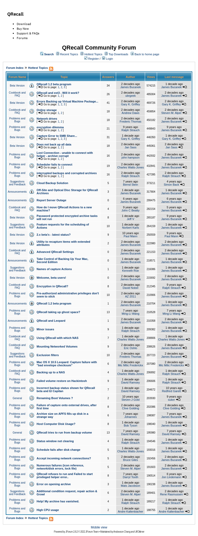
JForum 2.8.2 (71, 531)
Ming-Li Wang (130, 313)
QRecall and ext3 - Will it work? (58, 92)
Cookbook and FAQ (17, 94)
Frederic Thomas (130, 121)
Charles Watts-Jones (130, 167)
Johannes (130, 416)
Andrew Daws (130, 112)
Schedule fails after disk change (58, 449)
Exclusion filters (48, 355)
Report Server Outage (51, 200)
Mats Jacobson (130, 485)
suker (171, 399)
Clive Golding (130, 408)
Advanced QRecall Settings (55, 251)
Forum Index (14, 67)
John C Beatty (131, 210)
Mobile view (99, 527)
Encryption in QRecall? (52, 286)
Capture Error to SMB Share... (57, 135)
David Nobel (130, 287)
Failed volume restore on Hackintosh (62, 380)
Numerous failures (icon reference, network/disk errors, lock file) (60, 467)
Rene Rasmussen (171, 494)
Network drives (47, 118)
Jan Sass (130, 147)
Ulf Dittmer (139, 531)
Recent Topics (69, 54)
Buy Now (23, 29)
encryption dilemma (50, 127)
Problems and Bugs (17, 120)
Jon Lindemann (171, 477)
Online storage (47, 110)
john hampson (131, 157)
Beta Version (17, 85)
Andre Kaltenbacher (130, 511)
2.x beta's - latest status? (53, 234)
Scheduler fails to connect (54, 164)
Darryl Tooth (130, 477)
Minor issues (45, 329)
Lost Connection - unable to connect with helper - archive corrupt (65, 154)
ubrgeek (130, 95)
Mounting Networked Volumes (57, 346)
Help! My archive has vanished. (58, 501)
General (17, 398)
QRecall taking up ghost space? (58, 312)
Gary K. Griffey (130, 104)
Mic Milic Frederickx (130, 365)
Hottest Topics (93, 54)
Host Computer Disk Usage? (56, 423)
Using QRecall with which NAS (57, 337)
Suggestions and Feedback (17, 183)
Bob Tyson (130, 425)
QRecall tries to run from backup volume (64, 432)
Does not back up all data (54, 144)
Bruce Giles (130, 459)
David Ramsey (130, 382)
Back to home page (147, 54)
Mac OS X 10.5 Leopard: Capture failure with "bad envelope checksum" (67, 364)
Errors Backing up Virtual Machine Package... (67, 101)
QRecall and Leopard (51, 320)
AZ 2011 (130, 296)
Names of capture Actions (54, 269)
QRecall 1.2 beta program (54, 84)
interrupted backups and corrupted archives (67, 173)
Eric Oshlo (130, 348)
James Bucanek (130, 87)
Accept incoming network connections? (64, 458)
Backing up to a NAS (51, 372)
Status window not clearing (55, 441)
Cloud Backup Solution (52, 183)
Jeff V (130, 219)
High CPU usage (48, 509)
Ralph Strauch (130, 130)
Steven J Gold (131, 399)
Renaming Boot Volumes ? (55, 398)
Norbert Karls (130, 227)
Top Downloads (118, 54)
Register (93, 58)
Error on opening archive (54, 484)
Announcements (17, 191)
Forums (22, 38)
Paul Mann (130, 236)
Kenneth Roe (130, 270)
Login (109, 58)
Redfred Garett (171, 391)
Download (24, 24)
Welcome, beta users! (51, 277)
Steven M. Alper (171, 112)
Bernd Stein (130, 184)
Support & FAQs (28, 33)
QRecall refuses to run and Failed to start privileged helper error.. (65, 475)
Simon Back (171, 184)
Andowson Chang (121, 531)
